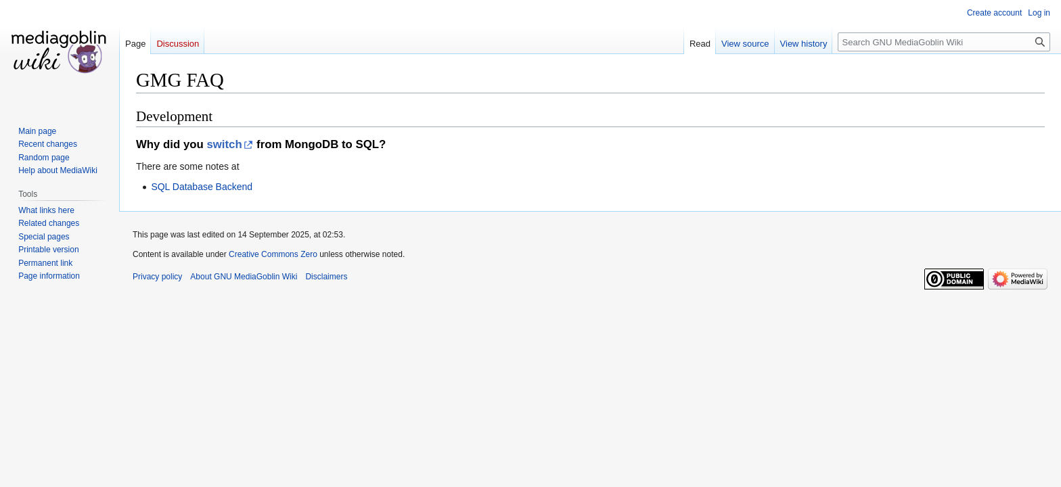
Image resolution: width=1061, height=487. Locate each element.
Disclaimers (326, 276)
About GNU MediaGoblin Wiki (243, 276)
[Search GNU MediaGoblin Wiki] (944, 41)
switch (224, 144)
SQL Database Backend (201, 186)
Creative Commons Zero (273, 254)
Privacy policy (157, 276)
